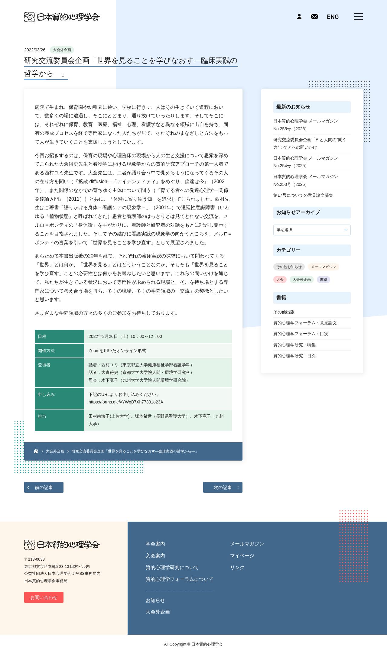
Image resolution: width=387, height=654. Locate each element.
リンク (237, 567)
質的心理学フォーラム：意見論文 (305, 322)
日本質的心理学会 (62, 17)
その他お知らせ (289, 267)
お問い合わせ (43, 597)
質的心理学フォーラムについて (179, 579)
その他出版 (283, 311)
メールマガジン (323, 267)
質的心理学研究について (172, 567)
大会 (280, 279)
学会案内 (155, 543)
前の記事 (44, 487)
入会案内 (155, 555)
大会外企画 (62, 50)
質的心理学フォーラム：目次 (300, 333)
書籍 (323, 279)
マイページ (242, 555)
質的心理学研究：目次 (294, 355)
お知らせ (155, 600)
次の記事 (223, 487)
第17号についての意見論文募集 (303, 195)
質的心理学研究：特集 (294, 344)
